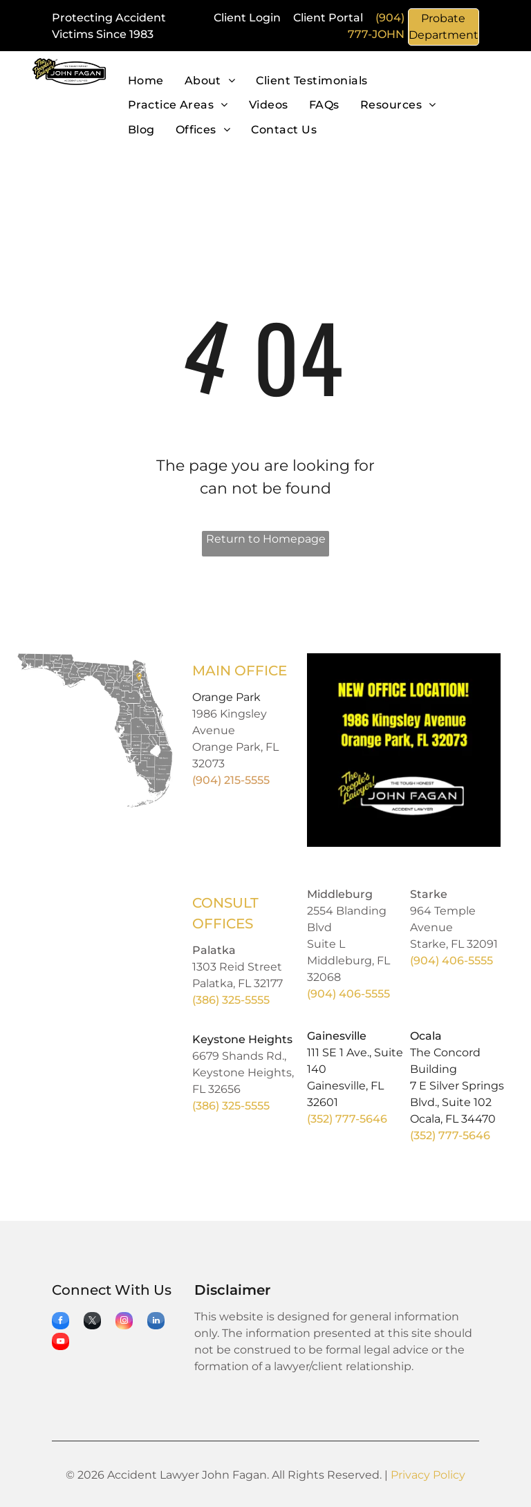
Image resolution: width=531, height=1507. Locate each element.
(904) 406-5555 (348, 993)
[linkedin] (156, 1322)
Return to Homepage (266, 538)
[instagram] (124, 1322)
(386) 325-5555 (231, 1000)
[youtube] (60, 1343)
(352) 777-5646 (347, 1118)
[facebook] (60, 1322)
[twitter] (92, 1322)
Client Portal (328, 17)
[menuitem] (146, 81)
